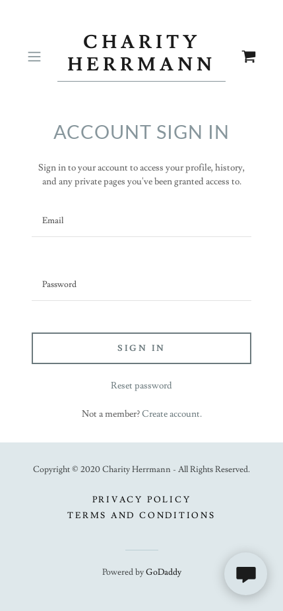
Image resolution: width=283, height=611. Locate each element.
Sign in (141, 348)
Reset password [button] (141, 386)
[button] (39, 56)
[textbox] (141, 221)
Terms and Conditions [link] (141, 515)
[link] (141, 57)
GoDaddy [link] (163, 572)
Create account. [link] (172, 414)
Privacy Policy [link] (141, 499)
